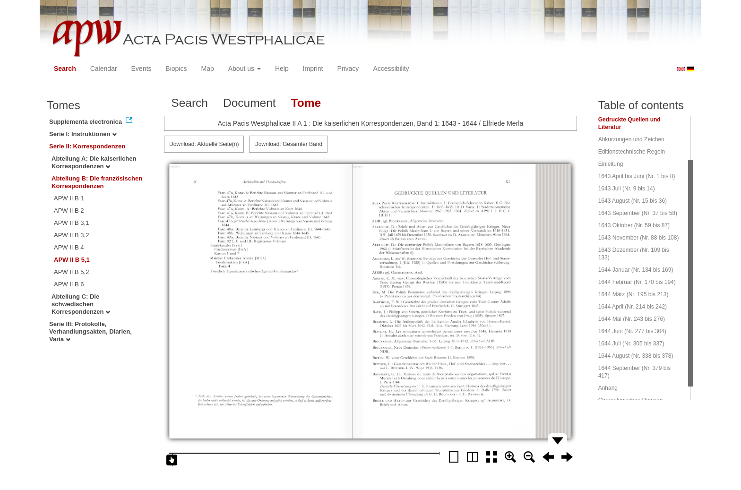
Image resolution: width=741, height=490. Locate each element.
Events (141, 68)
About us (244, 68)
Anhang (608, 388)
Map (207, 68)
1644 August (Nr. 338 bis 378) (635, 355)
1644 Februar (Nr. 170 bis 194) (637, 282)
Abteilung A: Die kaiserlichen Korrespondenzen (94, 162)
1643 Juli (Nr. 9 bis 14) (626, 188)
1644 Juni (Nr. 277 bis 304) (632, 331)
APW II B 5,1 (72, 259)
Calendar (103, 68)
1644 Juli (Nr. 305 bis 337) (631, 343)
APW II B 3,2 (71, 235)
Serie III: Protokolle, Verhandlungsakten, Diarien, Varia (90, 331)
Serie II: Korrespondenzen (87, 146)
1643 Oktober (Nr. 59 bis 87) (634, 225)
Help (282, 68)
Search (65, 68)
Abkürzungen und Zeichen (631, 139)
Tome (306, 102)
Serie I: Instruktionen (83, 134)
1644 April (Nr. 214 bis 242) (632, 306)
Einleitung (610, 164)
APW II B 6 (69, 284)
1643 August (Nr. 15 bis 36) (632, 201)
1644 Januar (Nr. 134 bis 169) (635, 269)
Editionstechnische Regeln (631, 151)
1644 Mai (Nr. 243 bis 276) (631, 319)
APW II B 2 (69, 210)
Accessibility (391, 68)
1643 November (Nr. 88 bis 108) (638, 237)
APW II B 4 (69, 247)
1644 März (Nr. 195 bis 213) (633, 294)
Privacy (348, 68)
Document (249, 102)
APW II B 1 (69, 198)
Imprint (313, 68)
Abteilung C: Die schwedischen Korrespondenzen (81, 304)
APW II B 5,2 (71, 271)
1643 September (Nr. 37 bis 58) (637, 213)
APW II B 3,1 (71, 222)
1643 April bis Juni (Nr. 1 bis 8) (636, 176)
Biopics (176, 68)
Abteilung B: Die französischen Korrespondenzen (97, 182)
